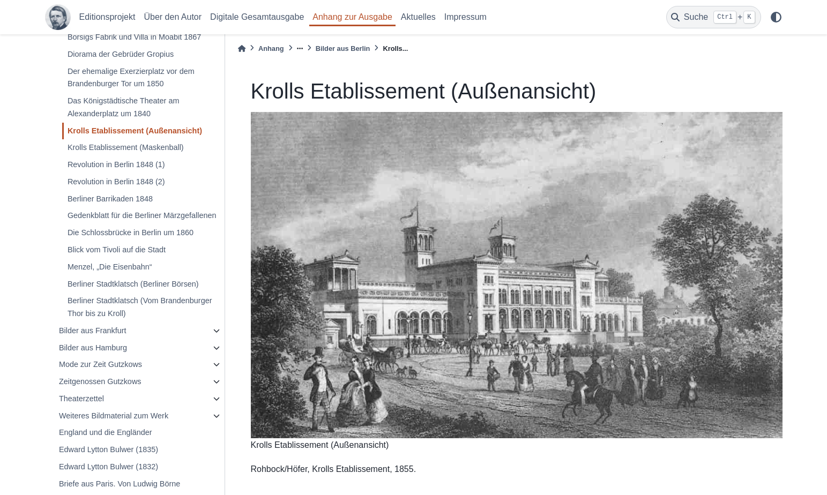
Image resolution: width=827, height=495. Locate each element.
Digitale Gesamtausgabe (257, 16)
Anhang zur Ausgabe (352, 16)
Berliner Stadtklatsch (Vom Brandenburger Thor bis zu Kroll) (140, 307)
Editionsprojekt (107, 16)
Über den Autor (173, 16)
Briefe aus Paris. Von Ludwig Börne (119, 483)
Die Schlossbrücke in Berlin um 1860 (130, 232)
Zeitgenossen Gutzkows (100, 381)
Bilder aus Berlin (343, 48)
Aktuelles (418, 16)
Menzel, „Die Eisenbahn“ (110, 266)
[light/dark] (776, 17)
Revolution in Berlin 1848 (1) (116, 164)
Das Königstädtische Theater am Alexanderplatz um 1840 (124, 107)
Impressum (465, 16)
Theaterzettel (81, 398)
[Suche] (713, 17)
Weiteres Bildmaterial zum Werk (113, 415)
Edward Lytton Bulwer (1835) (108, 449)
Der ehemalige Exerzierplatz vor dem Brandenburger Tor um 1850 (131, 77)
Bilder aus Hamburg (93, 347)
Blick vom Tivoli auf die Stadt (117, 249)
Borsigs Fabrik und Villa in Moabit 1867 (134, 37)
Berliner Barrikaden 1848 (110, 198)
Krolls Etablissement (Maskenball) (126, 147)
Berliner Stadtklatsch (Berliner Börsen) (133, 284)
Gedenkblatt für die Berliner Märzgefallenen (142, 215)
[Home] (241, 48)
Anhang (271, 48)
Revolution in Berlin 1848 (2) (116, 181)
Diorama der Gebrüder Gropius (121, 54)
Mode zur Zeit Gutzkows (100, 364)
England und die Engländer (105, 432)
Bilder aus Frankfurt (92, 330)
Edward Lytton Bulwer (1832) (108, 466)
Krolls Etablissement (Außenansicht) (135, 130)
